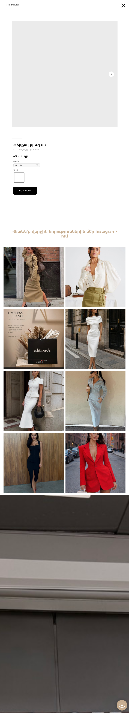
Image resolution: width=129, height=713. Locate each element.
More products (12, 5)
